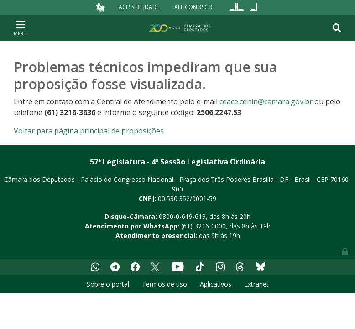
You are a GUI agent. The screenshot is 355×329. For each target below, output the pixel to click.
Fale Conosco (192, 7)
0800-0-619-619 (182, 216)
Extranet (256, 284)
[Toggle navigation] (20, 27)
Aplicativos (215, 284)
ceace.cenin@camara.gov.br (266, 101)
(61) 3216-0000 (203, 226)
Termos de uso (164, 284)
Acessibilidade (139, 7)
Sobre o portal (108, 284)
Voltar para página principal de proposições (89, 131)
